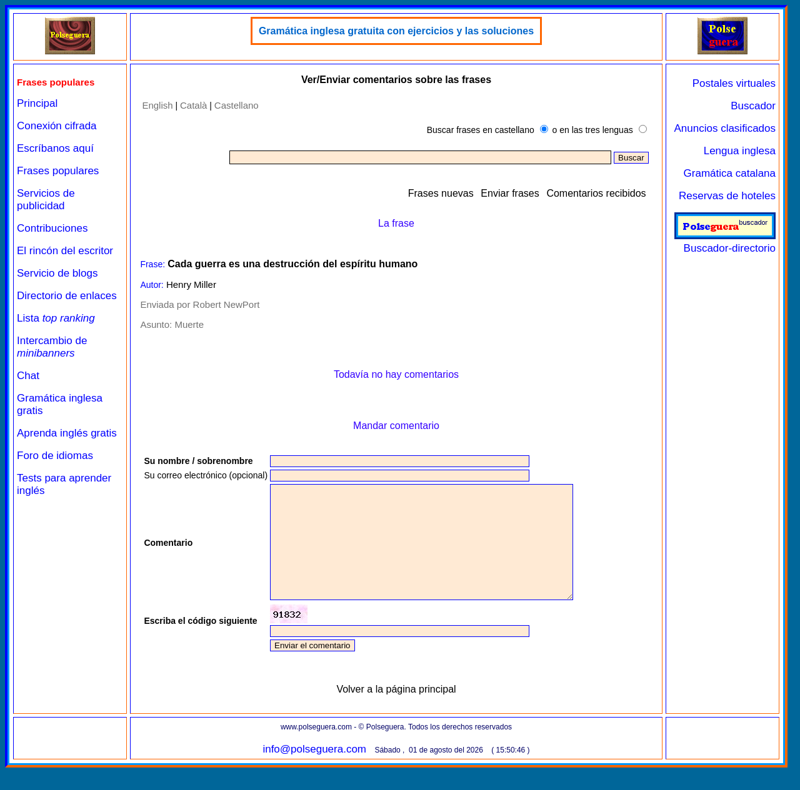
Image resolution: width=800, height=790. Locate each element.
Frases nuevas (441, 193)
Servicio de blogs (57, 273)
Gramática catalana (730, 173)
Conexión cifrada (57, 126)
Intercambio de (52, 347)
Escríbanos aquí (55, 148)
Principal (37, 103)
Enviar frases (510, 193)
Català (193, 105)
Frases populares (58, 171)
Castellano (236, 105)
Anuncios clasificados (725, 128)
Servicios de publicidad (46, 199)
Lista (56, 318)
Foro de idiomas (55, 456)
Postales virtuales (734, 83)
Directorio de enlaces (67, 296)
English (157, 105)
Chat (28, 376)
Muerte (189, 324)
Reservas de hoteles (727, 196)
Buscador (753, 106)
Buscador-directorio (725, 242)
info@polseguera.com (314, 772)
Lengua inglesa (740, 151)
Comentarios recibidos (596, 193)
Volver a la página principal (396, 711)
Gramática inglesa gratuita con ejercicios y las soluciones (396, 31)
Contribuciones (52, 228)
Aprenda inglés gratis (67, 433)
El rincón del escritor (65, 251)
